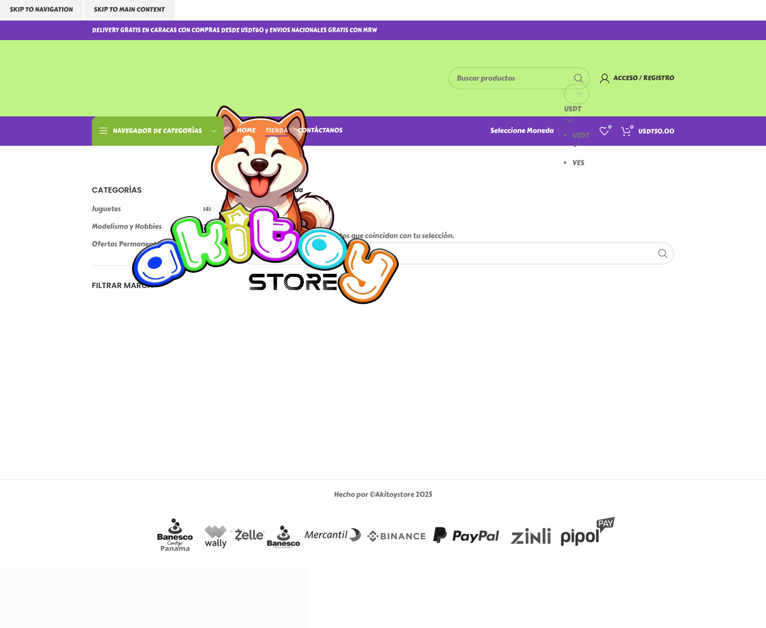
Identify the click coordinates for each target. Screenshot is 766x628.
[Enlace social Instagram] (648, 30)
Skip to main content (129, 10)
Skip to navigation (41, 10)
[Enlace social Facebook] (638, 30)
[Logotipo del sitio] (265, 215)
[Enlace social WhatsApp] (658, 30)
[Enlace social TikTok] (669, 30)
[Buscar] (519, 78)
